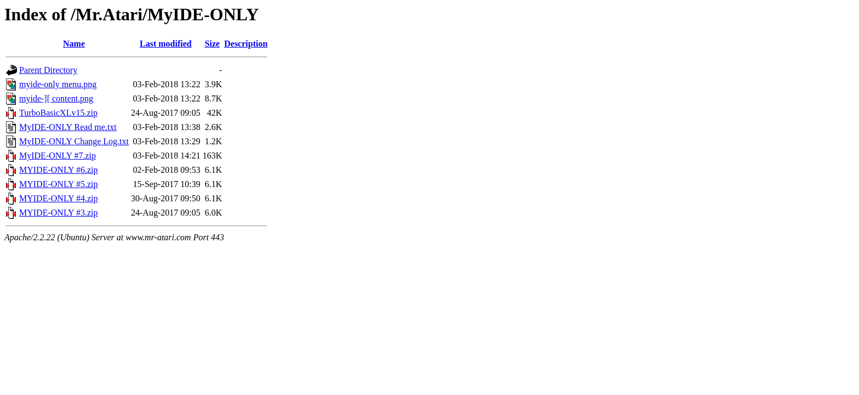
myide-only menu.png (57, 84)
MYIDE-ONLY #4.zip (58, 198)
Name (74, 43)
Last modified (166, 43)
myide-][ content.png (56, 98)
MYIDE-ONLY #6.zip (58, 169)
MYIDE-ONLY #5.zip (58, 184)
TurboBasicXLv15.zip (58, 112)
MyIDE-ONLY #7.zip (57, 155)
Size (212, 43)
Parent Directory (48, 70)
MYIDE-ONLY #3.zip (58, 212)
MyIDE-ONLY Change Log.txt (74, 141)
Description (245, 43)
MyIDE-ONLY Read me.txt (68, 127)
